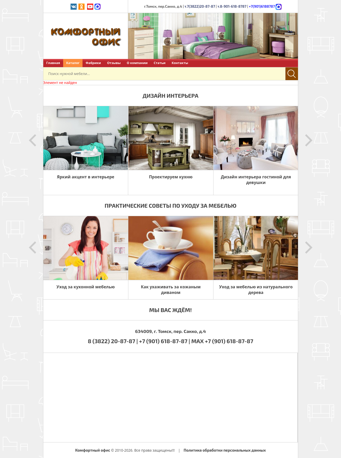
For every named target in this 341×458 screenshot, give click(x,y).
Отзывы (113, 63)
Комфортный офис (92, 450)
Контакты (180, 63)
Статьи (160, 63)
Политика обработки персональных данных (225, 450)
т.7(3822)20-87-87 (200, 6)
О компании (137, 63)
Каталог (73, 63)
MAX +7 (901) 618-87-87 (222, 341)
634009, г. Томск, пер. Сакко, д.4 (170, 331)
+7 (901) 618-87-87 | (164, 341)
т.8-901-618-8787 (232, 6)
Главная (53, 63)
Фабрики (93, 63)
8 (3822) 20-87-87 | (113, 341)
